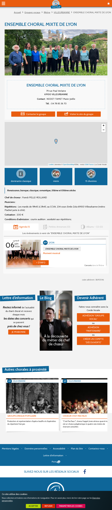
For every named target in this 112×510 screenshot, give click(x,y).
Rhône (47, 12)
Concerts (94, 265)
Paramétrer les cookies (70, 506)
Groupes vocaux (32, 12)
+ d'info (40, 262)
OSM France (89, 164)
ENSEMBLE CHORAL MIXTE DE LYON (61, 249)
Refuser (48, 506)
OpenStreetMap (68, 164)
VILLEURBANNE (62, 12)
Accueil (17, 12)
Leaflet (51, 164)
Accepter (33, 506)
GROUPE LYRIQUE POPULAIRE (21, 416)
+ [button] (103, 126)
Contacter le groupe (36, 114)
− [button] (103, 130)
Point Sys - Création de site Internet (56, 462)
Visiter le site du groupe (81, 114)
